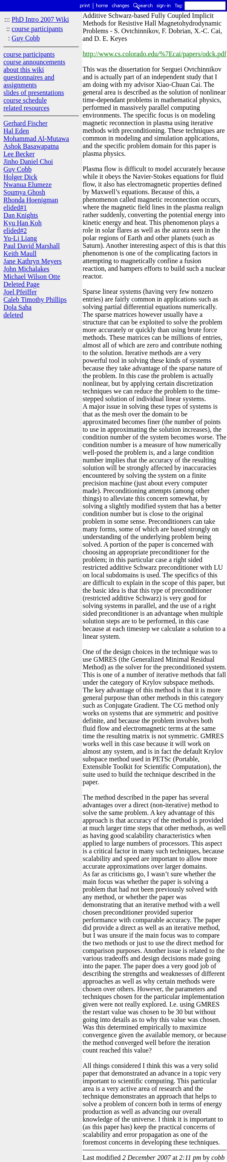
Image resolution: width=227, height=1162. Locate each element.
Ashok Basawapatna (31, 146)
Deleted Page (21, 284)
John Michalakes (26, 269)
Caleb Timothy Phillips (34, 299)
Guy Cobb (25, 38)
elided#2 (15, 230)
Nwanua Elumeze (27, 184)
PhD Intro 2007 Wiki (40, 19)
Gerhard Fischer (25, 123)
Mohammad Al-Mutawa (36, 138)
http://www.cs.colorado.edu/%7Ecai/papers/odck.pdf (155, 53)
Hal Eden (16, 131)
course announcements (34, 62)
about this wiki (23, 69)
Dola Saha (17, 307)
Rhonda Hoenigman (30, 200)
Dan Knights (20, 215)
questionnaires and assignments (29, 81)
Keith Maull (20, 253)
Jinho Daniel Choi (28, 161)
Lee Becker (18, 154)
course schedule (25, 100)
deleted (13, 314)
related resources (26, 108)
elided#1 (15, 207)
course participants (37, 28)
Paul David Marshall (31, 246)
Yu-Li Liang (20, 238)
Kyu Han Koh (22, 223)
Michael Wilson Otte (31, 276)
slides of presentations (33, 92)
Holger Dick (20, 177)
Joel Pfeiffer (20, 292)
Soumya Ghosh (24, 192)
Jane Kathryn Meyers (32, 261)
